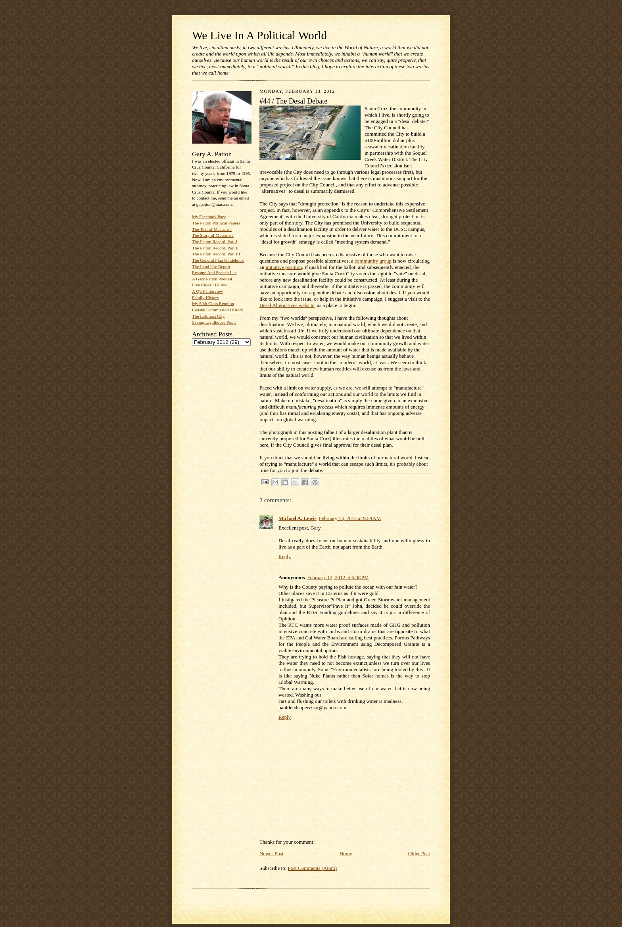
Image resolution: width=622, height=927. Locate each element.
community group (373, 261)
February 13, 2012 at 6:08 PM (338, 577)
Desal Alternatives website (287, 305)
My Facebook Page (209, 216)
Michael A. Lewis (297, 518)
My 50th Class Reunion (213, 303)
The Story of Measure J (213, 235)
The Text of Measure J (212, 229)
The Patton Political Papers (216, 223)
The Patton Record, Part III (216, 253)
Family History (205, 297)
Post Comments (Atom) (312, 868)
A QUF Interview (207, 291)
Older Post (419, 853)
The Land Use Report (211, 266)
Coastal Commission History (217, 309)
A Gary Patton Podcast (212, 278)
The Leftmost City (208, 316)
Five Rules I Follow (209, 284)
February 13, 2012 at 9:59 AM (350, 518)
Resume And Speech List (214, 272)
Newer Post (271, 853)
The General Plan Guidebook (218, 260)
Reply (284, 556)
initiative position (284, 267)
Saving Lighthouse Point (214, 322)
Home (346, 853)
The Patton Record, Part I (214, 241)
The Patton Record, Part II (215, 248)
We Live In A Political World (259, 35)
